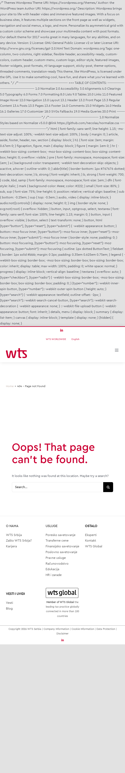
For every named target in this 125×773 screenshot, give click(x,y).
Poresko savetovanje (60, 535)
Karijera (11, 546)
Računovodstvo (57, 563)
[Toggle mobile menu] (117, 350)
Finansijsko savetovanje (62, 546)
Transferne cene (57, 540)
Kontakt (90, 540)
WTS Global (93, 546)
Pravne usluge (56, 557)
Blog (9, 608)
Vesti (9, 602)
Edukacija (52, 569)
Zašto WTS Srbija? (19, 540)
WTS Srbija (14, 535)
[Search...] (57, 487)
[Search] (108, 487)
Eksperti (91, 535)
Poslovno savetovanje (61, 552)
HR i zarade (54, 575)
